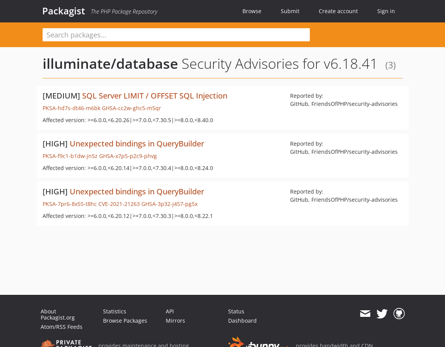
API (170, 311)
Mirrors (175, 320)
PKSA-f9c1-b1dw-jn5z (70, 156)
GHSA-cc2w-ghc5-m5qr (131, 108)
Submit (290, 11)
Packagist (63, 11)
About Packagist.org (58, 314)
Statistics (114, 311)
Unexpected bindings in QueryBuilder (137, 143)
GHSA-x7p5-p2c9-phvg (128, 156)
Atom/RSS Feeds (61, 326)
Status (236, 311)
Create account (338, 11)
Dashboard (242, 320)
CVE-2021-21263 (119, 204)
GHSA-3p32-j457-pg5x (169, 204)
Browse (251, 11)
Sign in (386, 11)
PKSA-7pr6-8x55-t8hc (70, 204)
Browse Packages (125, 320)
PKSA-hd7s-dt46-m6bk (71, 108)
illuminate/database (110, 63)
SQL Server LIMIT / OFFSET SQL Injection (154, 95)
